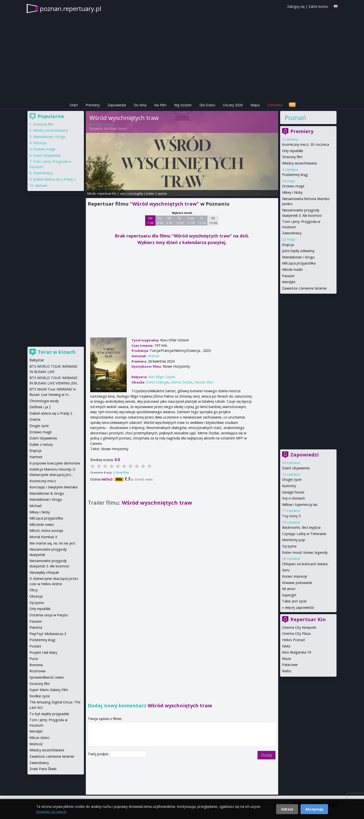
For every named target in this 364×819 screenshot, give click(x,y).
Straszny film (292, 157)
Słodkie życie (39, 696)
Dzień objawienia (296, 468)
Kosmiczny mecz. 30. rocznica (305, 144)
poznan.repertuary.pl (70, 8)
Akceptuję (314, 809)
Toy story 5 (291, 516)
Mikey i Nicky (292, 192)
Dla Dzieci (207, 105)
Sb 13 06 (213, 220)
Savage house (293, 492)
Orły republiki (292, 150)
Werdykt (288, 282)
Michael (41, 185)
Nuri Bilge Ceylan (115, 129)
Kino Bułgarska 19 (296, 652)
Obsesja (39, 142)
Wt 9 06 (169, 220)
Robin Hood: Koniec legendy (305, 552)
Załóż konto (318, 6)
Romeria (36, 665)
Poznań (295, 117)
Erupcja (288, 244)
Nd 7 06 (150, 220)
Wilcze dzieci (39, 737)
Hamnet (36, 457)
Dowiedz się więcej (51, 811)
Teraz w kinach (57, 352)
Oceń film (122, 472)
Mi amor (288, 588)
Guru (286, 570)
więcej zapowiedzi (299, 607)
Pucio (33, 658)
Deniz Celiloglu (157, 382)
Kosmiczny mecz (42, 481)
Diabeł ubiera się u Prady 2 (54, 179)
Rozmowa (37, 671)
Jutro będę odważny (298, 250)
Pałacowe (290, 664)
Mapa (255, 105)
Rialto (286, 671)
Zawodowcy (292, 233)
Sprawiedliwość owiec (46, 677)
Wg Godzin (183, 105)
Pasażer (288, 275)
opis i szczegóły (131, 193)
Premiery (93, 105)
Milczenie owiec (41, 524)
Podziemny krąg (295, 174)
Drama (34, 419)
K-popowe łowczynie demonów (54, 463)
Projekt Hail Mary (43, 652)
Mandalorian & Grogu (46, 493)
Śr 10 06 (179, 220)
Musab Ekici (204, 382)
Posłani (35, 646)
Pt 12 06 (202, 220)
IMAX (286, 646)
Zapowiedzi (116, 105)
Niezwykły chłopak (44, 572)
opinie (162, 193)
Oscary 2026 (233, 105)
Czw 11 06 (190, 220)
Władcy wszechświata (299, 163)
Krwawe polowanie (297, 582)
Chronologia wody (44, 401)
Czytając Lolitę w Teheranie (304, 533)
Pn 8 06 (160, 220)
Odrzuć (287, 809)
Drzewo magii (293, 186)
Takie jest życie (294, 601)
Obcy (33, 590)
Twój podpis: (99, 754)
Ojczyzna (289, 546)
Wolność (36, 744)
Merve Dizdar (182, 382)
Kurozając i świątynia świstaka (53, 487)
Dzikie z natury (41, 444)
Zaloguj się (296, 6)
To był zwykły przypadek (49, 713)
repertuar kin (107, 193)
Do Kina (140, 105)
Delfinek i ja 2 (40, 407)
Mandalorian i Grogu (298, 257)
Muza (286, 658)
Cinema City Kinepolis (299, 627)
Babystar (36, 360)
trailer (150, 193)
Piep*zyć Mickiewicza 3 (47, 633)
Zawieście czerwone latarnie (304, 288)
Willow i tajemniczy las (300, 504)
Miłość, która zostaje (46, 530)
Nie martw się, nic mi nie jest (52, 543)
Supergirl (289, 595)
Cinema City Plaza (296, 633)
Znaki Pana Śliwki (42, 768)
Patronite (275, 105)
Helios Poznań (293, 639)
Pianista (35, 627)
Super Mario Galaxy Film (48, 689)
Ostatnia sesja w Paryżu (48, 615)
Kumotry (289, 485)
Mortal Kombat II (43, 537)
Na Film (160, 105)
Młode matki (292, 269)
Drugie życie (292, 479)
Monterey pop (293, 539)
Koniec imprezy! (294, 576)
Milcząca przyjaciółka (299, 263)
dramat (154, 356)
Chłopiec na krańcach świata (305, 564)
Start (74, 105)
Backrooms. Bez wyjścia (301, 527)
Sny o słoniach (293, 498)
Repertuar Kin (308, 619)
